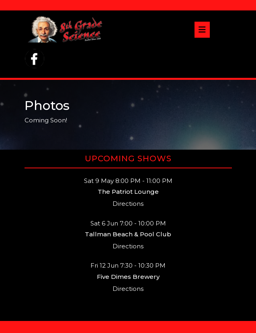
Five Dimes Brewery (128, 276)
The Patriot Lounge (128, 191)
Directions (128, 203)
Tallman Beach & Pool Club (128, 234)
